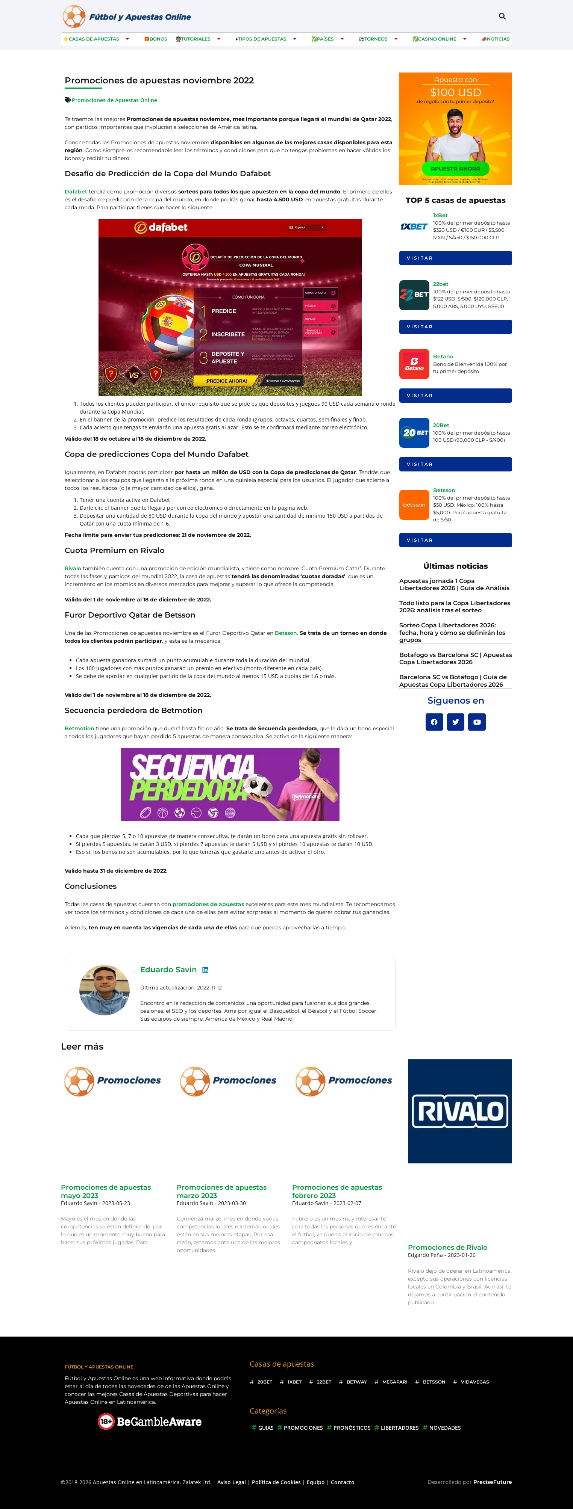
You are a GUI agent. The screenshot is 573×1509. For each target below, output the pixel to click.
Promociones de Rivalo (448, 1247)
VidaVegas (475, 1382)
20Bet (441, 425)
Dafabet (76, 191)
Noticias (498, 39)
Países (325, 39)
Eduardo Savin (168, 969)
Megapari (395, 1382)
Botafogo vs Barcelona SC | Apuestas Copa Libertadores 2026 (455, 658)
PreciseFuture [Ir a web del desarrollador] (492, 1482)
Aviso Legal (231, 1482)
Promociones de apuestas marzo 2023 (222, 1191)
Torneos (376, 39)
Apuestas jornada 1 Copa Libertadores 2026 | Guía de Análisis (454, 584)
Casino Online (437, 39)
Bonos (158, 39)
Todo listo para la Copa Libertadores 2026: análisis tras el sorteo (454, 607)
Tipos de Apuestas (262, 39)
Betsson (286, 633)
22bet (441, 284)
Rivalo (73, 568)
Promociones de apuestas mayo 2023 (106, 1191)
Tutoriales (196, 39)
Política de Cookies (276, 1482)
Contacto (343, 1482)
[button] (502, 16)
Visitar (420, 258)
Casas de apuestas (94, 39)
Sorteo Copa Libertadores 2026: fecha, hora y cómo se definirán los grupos (452, 632)
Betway (357, 1382)
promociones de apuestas (208, 904)
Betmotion (79, 728)
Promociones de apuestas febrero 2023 (337, 1191)
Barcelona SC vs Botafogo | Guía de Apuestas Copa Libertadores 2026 (453, 681)
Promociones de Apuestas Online (114, 100)
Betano (443, 356)
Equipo (316, 1482)
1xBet (440, 215)
